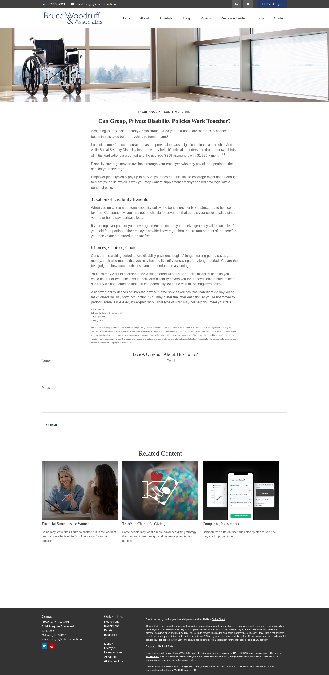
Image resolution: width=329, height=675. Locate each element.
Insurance (110, 634)
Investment (111, 626)
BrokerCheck (218, 619)
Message (48, 387)
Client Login (272, 4)
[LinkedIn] (236, 4)
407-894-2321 (53, 4)
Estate (108, 630)
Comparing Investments (221, 524)
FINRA (149, 656)
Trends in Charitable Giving (143, 524)
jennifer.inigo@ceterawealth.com (94, 4)
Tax (106, 639)
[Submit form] (52, 425)
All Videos (110, 656)
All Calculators (113, 661)
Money (108, 643)
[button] (126, 18)
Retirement (111, 621)
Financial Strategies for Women (66, 524)
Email (171, 361)
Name (46, 361)
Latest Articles (113, 652)
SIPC (156, 656)
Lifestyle (109, 648)
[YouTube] (248, 4)
